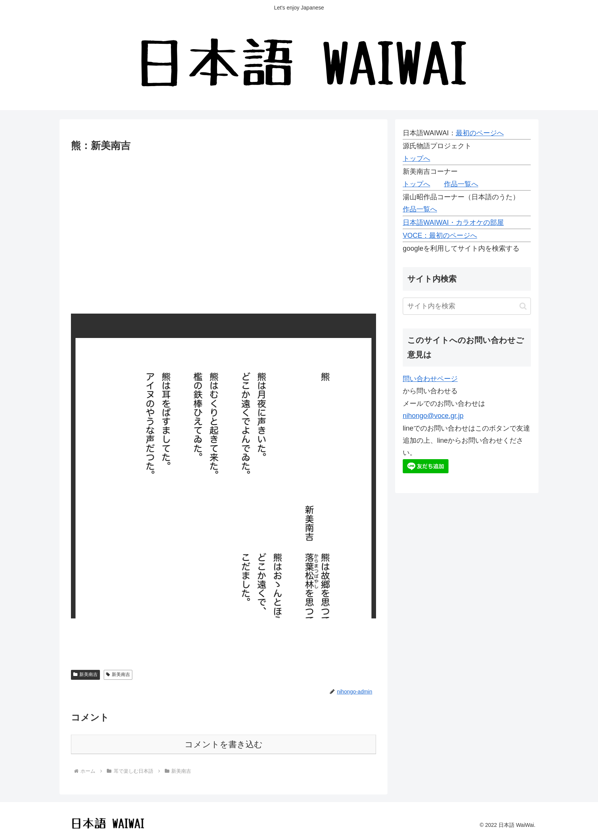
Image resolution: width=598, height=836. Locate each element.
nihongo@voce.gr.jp (433, 416)
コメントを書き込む (224, 744)
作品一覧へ (461, 184)
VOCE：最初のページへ (440, 235)
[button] (523, 306)
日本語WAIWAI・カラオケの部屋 (453, 222)
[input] (467, 306)
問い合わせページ (430, 379)
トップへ (416, 158)
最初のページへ (480, 133)
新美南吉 (85, 674)
